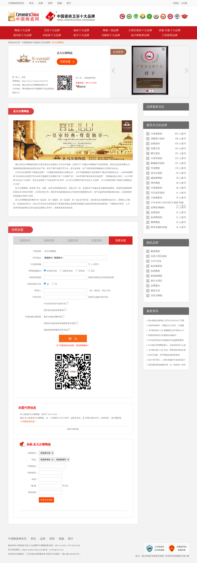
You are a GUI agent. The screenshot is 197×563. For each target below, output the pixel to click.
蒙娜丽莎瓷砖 (158, 163)
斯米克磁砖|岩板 (159, 227)
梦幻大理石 (156, 281)
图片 (69, 3)
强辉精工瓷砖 (158, 138)
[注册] (184, 3)
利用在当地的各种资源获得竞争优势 (59, 323)
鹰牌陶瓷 (155, 222)
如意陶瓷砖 (156, 217)
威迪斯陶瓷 (156, 178)
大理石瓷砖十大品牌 (140, 30)
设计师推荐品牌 (140, 35)
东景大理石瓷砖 (159, 256)
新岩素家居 (156, 266)
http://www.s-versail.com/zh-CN (35, 81)
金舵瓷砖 (155, 143)
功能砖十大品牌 (111, 35)
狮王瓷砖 (155, 153)
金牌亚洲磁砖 (158, 207)
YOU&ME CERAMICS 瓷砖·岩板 (167, 202)
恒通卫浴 (155, 148)
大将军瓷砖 (156, 158)
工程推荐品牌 (170, 35)
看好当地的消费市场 (53, 317)
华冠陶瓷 (155, 168)
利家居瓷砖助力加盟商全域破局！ (163, 335)
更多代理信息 (73, 429)
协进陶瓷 (155, 271)
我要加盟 (65, 61)
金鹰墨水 (155, 285)
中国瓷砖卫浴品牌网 (41, 42)
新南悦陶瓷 (156, 276)
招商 (50, 3)
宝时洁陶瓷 (156, 295)
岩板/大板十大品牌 (170, 30)
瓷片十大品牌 (81, 35)
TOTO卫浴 (156, 261)
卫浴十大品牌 (52, 30)
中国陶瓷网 (27, 42)
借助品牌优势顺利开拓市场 (55, 330)
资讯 (31, 3)
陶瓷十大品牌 (22, 30)
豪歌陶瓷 (155, 251)
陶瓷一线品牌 (111, 30)
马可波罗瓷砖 (158, 192)
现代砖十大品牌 (22, 35)
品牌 (40, 3)
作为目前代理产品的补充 (55, 303)
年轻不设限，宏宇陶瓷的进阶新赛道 (164, 355)
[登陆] (176, 3)
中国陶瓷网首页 (16, 3)
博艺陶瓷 (155, 183)
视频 (59, 3)
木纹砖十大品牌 (52, 35)
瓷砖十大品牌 (81, 30)
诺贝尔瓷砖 (156, 173)
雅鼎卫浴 (155, 290)
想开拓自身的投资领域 (54, 310)
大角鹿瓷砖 (156, 133)
